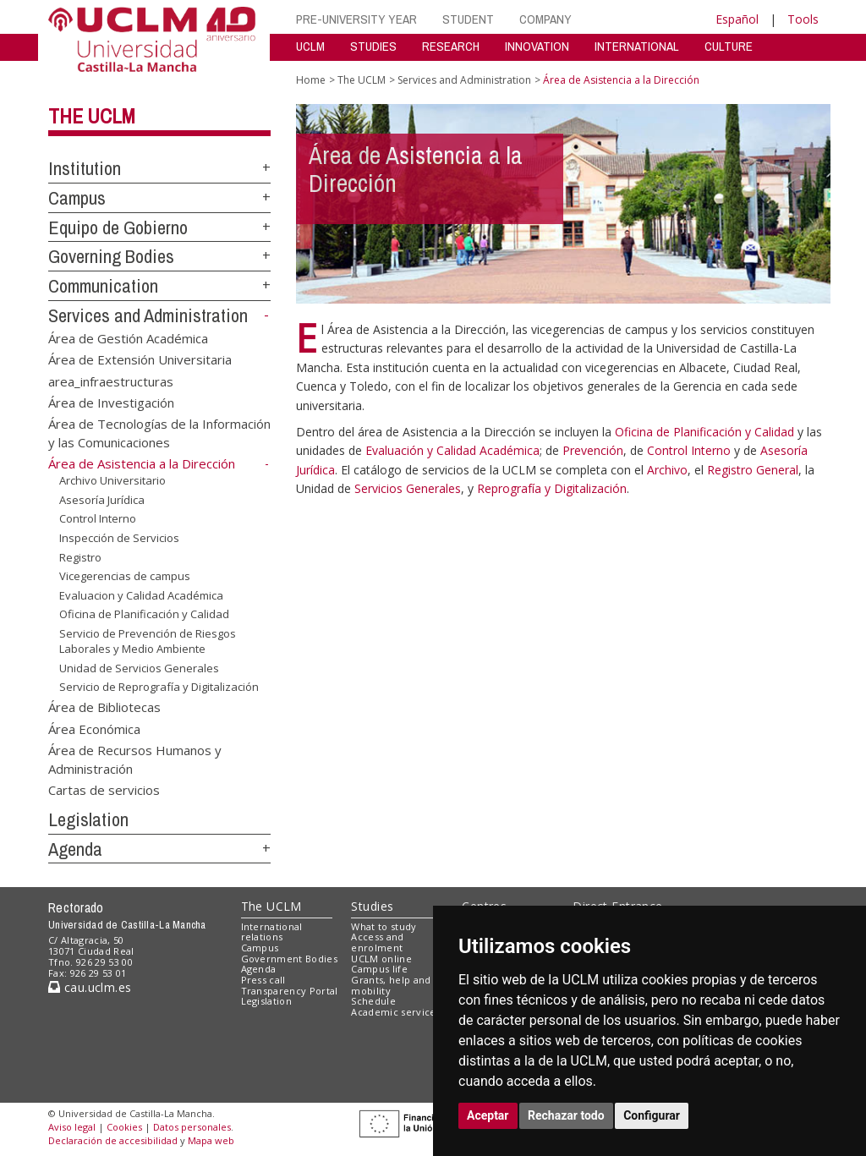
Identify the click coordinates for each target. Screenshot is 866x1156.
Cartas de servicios (104, 789)
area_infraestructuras (110, 380)
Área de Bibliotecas (104, 707)
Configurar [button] (651, 1115)
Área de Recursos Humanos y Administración (135, 759)
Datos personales (192, 1126)
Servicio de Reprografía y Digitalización (159, 686)
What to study (383, 926)
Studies (372, 906)
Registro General (752, 470)
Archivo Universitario (112, 480)
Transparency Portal (289, 990)
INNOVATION (537, 46)
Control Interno (97, 518)
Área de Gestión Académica (128, 337)
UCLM (310, 46)
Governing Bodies (111, 256)
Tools (803, 19)
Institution (84, 168)
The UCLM (91, 115)
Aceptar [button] (488, 1115)
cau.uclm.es (89, 987)
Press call (263, 979)
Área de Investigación (111, 401)
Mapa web (211, 1140)
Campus (77, 198)
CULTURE (728, 46)
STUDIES (373, 46)
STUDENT (468, 19)
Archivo (667, 470)
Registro (80, 556)
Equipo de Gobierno (118, 227)
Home (311, 80)
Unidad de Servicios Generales (139, 668)
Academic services (396, 1011)
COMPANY (545, 19)
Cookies (124, 1126)
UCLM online (381, 958)
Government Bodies (289, 958)
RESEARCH (451, 46)
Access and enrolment (377, 942)
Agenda (75, 849)
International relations (272, 932)
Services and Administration (148, 315)
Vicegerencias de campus (124, 575)
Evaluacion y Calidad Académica (141, 595)
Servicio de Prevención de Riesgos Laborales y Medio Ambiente (147, 641)
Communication (103, 286)
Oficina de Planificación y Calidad (144, 614)
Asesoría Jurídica (102, 499)
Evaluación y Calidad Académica (452, 450)
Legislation (88, 819)
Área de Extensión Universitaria (140, 359)
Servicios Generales (407, 488)
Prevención (592, 450)
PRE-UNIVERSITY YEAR (356, 19)
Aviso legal (72, 1126)
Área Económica (94, 728)
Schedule (373, 1000)
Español (737, 19)
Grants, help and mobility (390, 985)
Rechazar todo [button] (566, 1115)
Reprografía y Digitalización (552, 488)
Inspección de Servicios (119, 537)
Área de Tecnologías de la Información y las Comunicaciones (159, 432)
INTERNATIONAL (637, 46)
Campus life (379, 968)
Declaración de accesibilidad (113, 1140)
